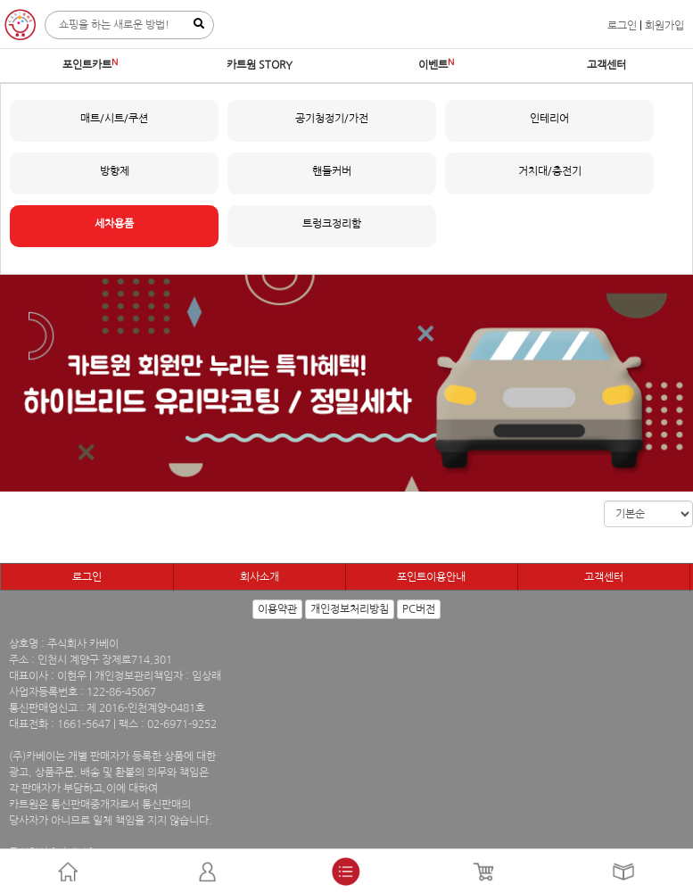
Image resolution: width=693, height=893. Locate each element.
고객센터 (606, 65)
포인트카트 (86, 65)
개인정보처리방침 (349, 609)
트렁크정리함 (331, 224)
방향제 (114, 171)
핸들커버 (331, 171)
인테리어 (549, 118)
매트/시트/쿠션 (114, 118)
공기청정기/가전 (331, 118)
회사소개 (259, 577)
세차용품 (114, 224)
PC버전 (418, 609)
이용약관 (277, 609)
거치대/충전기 (550, 171)
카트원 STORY (260, 65)
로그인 (622, 26)
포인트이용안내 (431, 577)
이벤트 (433, 65)
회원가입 (664, 26)
